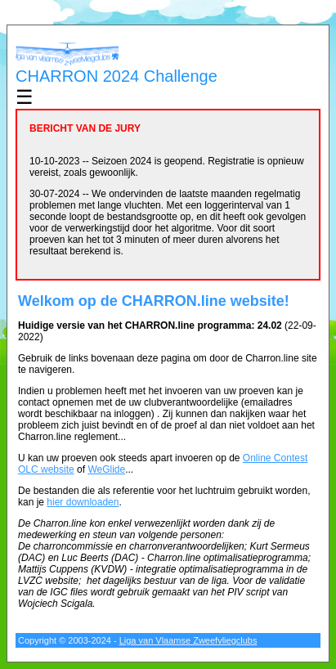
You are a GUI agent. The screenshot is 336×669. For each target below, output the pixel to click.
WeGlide (106, 469)
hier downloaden (83, 502)
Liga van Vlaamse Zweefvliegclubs (188, 640)
